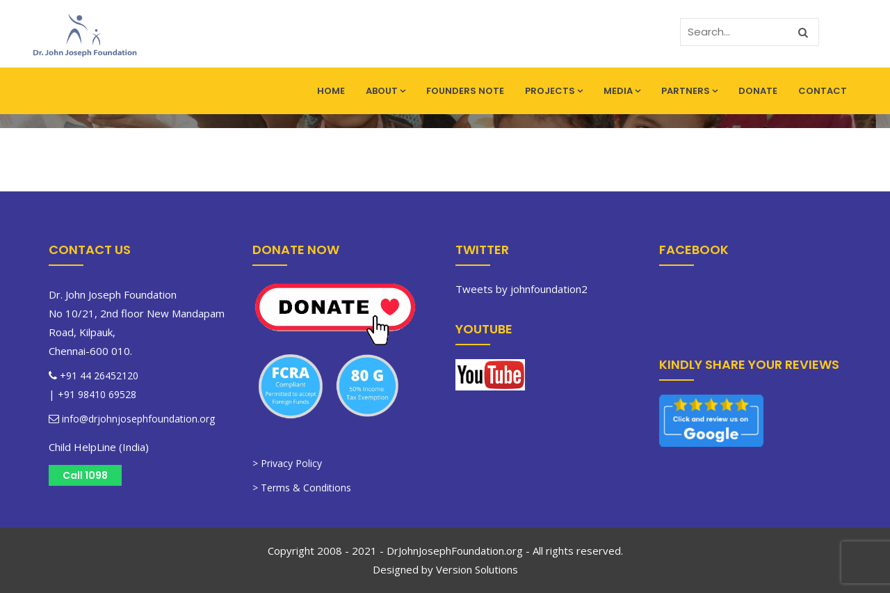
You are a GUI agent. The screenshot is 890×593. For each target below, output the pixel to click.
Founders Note (465, 90)
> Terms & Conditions (301, 487)
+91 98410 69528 (97, 394)
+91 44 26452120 (99, 375)
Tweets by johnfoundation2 (521, 289)
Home (331, 90)
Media (622, 90)
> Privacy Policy (287, 463)
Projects (554, 90)
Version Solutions (477, 569)
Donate (757, 90)
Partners (689, 90)
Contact (822, 90)
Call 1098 (85, 475)
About (385, 90)
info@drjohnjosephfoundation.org (137, 418)
